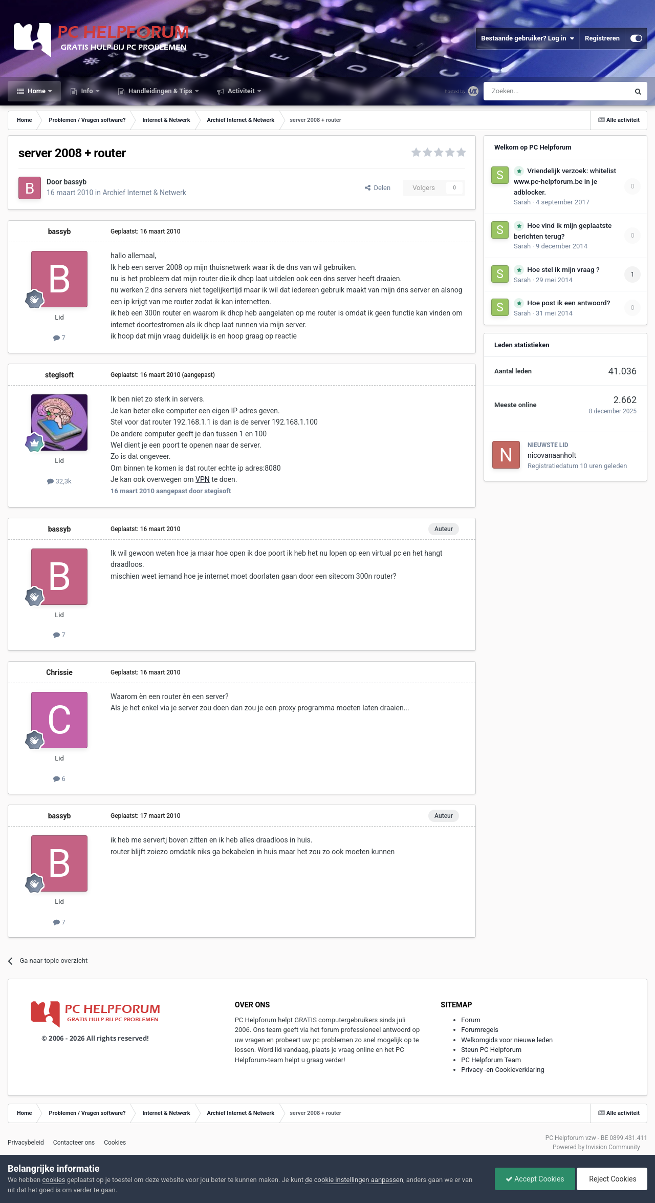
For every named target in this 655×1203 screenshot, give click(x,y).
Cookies (115, 1142)
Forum (470, 1020)
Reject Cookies (612, 1179)
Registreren (602, 38)
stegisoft (59, 375)
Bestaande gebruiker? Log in (527, 38)
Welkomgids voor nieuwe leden (507, 1040)
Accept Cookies (535, 1179)
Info (87, 91)
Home (36, 91)
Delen (377, 188)
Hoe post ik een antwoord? (568, 303)
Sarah (522, 202)
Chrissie (59, 672)
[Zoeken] (535, 91)
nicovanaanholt (552, 455)
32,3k (59, 481)
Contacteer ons (74, 1142)
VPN (202, 479)
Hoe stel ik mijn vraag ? (563, 269)
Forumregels (479, 1029)
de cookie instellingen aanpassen (354, 1180)
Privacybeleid (26, 1142)
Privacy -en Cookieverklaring (502, 1069)
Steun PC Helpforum (491, 1049)
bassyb (75, 182)
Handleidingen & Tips (160, 91)
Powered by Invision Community (596, 1147)
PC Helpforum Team (491, 1060)
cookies (53, 1180)
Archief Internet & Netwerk (144, 192)
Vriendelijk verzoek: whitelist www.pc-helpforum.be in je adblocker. (565, 181)
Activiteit (241, 91)
